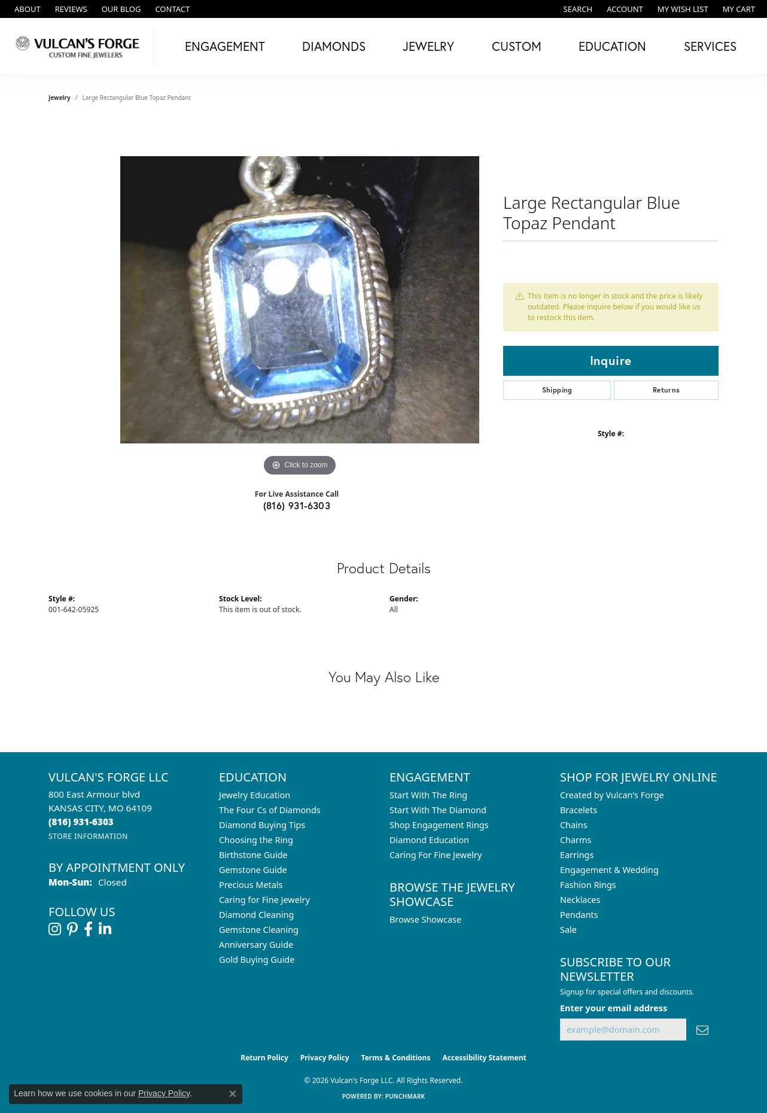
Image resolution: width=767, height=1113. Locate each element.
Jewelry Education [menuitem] (254, 795)
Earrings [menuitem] (576, 854)
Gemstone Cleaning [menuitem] (259, 929)
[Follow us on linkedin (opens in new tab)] (105, 929)
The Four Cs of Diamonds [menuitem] (270, 810)
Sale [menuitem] (568, 929)
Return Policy (264, 1058)
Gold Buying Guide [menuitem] (256, 959)
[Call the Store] (81, 822)
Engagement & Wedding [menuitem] (609, 869)
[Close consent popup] (232, 1093)
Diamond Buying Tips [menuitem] (262, 825)
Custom (516, 46)
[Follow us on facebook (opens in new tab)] (88, 929)
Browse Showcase (425, 919)
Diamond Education (429, 840)
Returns (666, 389)
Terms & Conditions (396, 1058)
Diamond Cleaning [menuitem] (256, 914)
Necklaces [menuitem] (580, 899)
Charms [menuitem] (575, 840)
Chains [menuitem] (574, 825)
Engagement (225, 46)
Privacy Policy (324, 1058)
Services (710, 46)
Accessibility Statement (484, 1058)
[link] (26, 9)
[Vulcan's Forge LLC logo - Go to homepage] (80, 46)
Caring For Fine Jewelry (435, 854)
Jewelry (428, 46)
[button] (577, 9)
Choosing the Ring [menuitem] (256, 840)
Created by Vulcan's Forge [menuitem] (612, 795)
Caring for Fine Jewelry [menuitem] (264, 899)
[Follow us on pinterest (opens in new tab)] (72, 929)
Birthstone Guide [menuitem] (253, 854)
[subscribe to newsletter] (702, 1029)
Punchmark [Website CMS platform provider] (405, 1096)
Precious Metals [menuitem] (250, 884)
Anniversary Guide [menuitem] (256, 944)
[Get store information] (88, 836)
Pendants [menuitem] (579, 914)
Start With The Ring (428, 795)
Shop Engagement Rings (439, 825)
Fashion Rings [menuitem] (588, 884)
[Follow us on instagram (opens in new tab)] (54, 929)
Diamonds (334, 46)
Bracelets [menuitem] (578, 810)
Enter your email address (613, 1008)
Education (612, 46)
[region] (299, 299)
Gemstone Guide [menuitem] (253, 869)
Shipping (557, 389)
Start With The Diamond (437, 810)
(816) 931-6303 (297, 505)
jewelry (59, 97)
